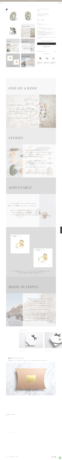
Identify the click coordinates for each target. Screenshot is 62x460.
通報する (55, 51)
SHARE (41, 51)
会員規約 (17, 456)
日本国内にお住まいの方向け (46, 46)
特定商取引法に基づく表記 (13, 456)
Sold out (46, 43)
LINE (44, 51)
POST (38, 51)
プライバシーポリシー (8, 456)
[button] (43, 340)
